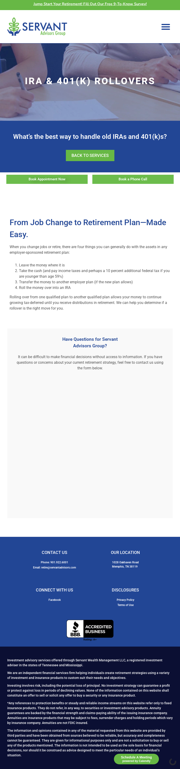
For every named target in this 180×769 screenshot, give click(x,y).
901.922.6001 (59, 562)
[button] (166, 27)
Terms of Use (125, 605)
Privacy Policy (125, 600)
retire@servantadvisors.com (58, 567)
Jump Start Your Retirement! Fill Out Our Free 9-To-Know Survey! (90, 4)
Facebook (55, 600)
